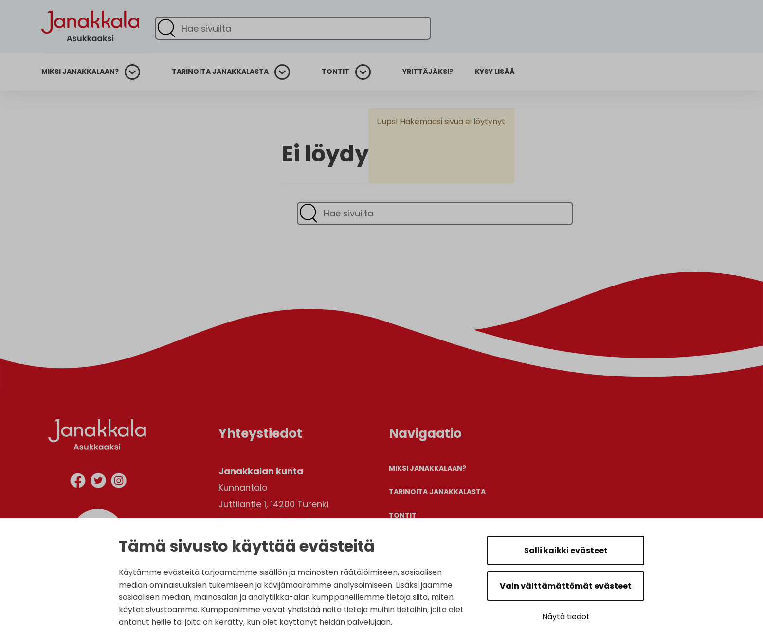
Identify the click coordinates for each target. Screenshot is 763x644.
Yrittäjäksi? (427, 71)
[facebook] (78, 482)
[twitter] (98, 482)
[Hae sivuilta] (293, 28)
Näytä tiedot (566, 616)
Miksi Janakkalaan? (80, 71)
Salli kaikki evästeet (566, 550)
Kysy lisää (495, 71)
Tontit (335, 71)
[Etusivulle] (90, 59)
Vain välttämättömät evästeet (566, 585)
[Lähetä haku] (166, 28)
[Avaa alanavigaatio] (136, 72)
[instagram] (118, 482)
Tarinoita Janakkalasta (220, 71)
